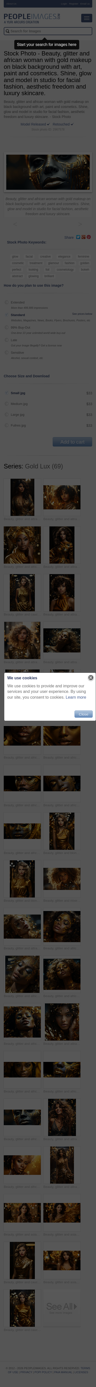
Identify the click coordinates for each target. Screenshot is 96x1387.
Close (83, 714)
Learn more (76, 697)
